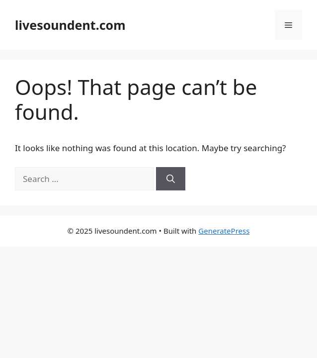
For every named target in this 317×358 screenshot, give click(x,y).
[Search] (170, 179)
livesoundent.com (70, 24)
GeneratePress (223, 231)
